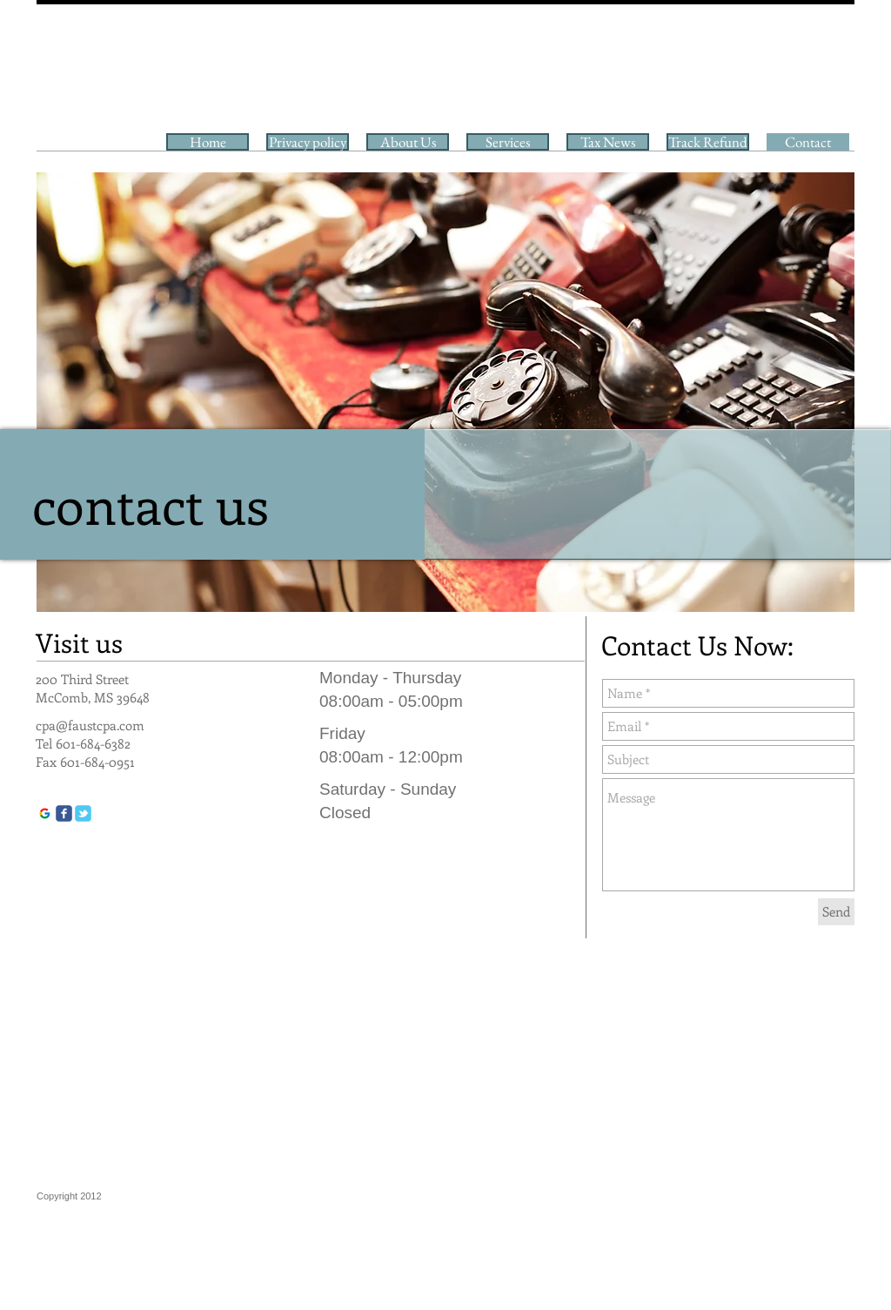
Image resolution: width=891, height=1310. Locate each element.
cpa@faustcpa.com (90, 725)
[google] (45, 813)
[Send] (836, 911)
